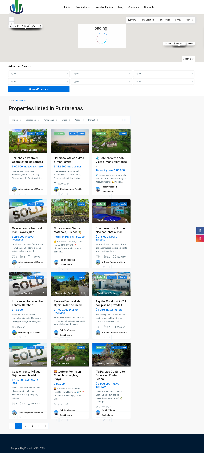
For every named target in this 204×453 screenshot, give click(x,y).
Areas (77, 120)
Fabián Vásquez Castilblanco (109, 189)
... (12, 181)
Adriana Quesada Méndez (30, 189)
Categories (31, 120)
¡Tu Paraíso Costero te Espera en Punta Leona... (110, 375)
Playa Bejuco (19, 220)
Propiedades (83, 7)
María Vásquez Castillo (71, 189)
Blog (120, 7)
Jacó (99, 150)
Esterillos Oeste (20, 150)
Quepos (68, 220)
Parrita (29, 220)
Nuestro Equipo (104, 7)
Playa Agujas (61, 293)
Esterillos (33, 150)
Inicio (67, 7)
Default (91, 120)
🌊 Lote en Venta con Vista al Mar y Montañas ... (111, 161)
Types (13, 73)
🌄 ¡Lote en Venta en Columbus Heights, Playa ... (67, 375)
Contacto (149, 7)
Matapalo (59, 220)
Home (11, 100)
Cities (64, 120)
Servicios (133, 7)
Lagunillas (18, 293)
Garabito (28, 293)
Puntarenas (49, 120)
